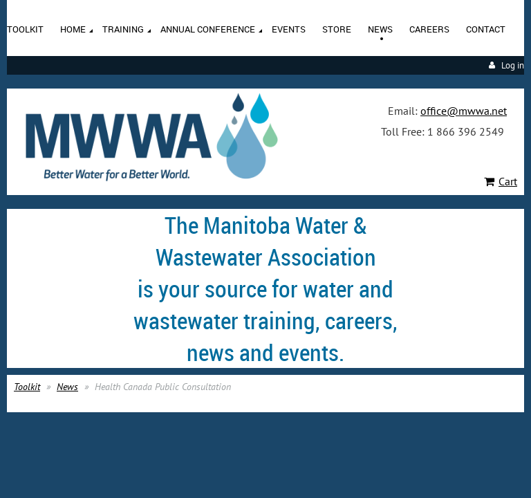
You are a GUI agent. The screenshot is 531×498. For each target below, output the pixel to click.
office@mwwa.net (463, 111)
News (67, 386)
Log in (512, 65)
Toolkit (27, 386)
